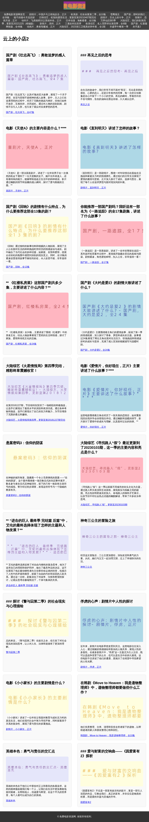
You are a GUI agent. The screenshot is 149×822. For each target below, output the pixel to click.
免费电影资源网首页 (14, 14)
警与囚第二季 (13, 652)
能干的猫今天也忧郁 (24, 17)
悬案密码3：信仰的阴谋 (18, 495)
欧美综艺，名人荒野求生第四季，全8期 (106, 23)
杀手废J (137, 26)
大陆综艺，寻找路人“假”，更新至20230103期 (103, 504)
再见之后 (85, 104)
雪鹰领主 (115, 14)
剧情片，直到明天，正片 (93, 187)
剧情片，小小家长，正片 (19, 729)
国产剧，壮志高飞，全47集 (20, 112)
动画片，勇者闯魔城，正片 (41, 26)
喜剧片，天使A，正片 (17, 190)
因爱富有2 (85, 802)
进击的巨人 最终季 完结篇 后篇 (22, 585)
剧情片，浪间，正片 (50, 23)
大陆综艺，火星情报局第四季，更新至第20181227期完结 (35, 420)
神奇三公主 (86, 567)
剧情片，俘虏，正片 (90, 667)
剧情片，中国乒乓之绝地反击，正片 (47, 14)
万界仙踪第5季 (108, 20)
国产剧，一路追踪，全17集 (94, 262)
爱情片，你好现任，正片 (93, 427)
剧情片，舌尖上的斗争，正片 (115, 17)
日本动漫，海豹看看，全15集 (81, 20)
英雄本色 (10, 800)
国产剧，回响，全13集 (18, 267)
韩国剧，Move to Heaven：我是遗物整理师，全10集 (107, 735)
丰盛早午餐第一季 (119, 26)
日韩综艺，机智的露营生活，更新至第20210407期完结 (67, 17)
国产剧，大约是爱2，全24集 (95, 350)
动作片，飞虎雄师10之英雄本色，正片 (41, 20)
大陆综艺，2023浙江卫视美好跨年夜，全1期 (82, 26)
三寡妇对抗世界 (73, 23)
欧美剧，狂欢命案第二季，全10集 (88, 14)
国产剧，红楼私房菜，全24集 (21, 344)
